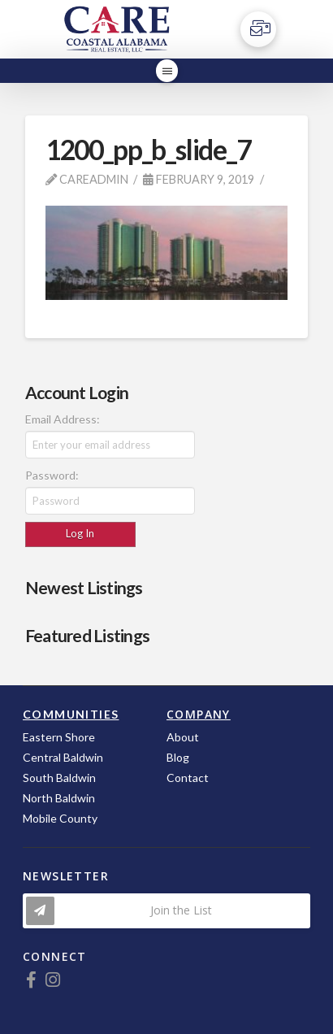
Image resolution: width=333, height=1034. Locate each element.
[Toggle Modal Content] (166, 910)
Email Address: (62, 419)
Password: (52, 475)
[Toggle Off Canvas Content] (258, 29)
